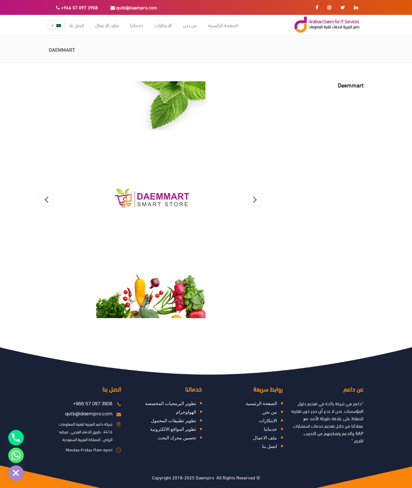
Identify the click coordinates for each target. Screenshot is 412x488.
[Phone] (16, 437)
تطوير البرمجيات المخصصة (170, 403)
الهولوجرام (186, 412)
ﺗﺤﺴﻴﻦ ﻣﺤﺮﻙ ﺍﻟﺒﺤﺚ (177, 438)
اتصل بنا (269, 446)
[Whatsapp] (16, 455)
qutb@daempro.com (133, 7)
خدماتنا (270, 429)
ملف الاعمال (265, 438)
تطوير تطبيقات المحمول (173, 420)
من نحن (269, 412)
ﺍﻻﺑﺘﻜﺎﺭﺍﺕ (268, 420)
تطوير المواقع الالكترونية (173, 429)
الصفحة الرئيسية (261, 403)
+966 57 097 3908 (77, 7)
